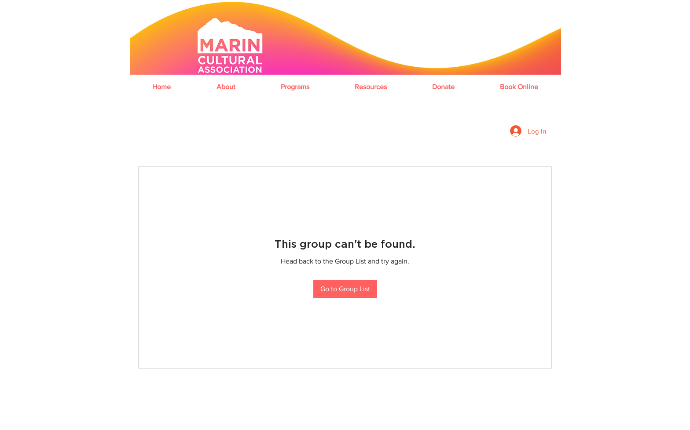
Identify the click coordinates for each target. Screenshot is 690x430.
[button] (226, 87)
